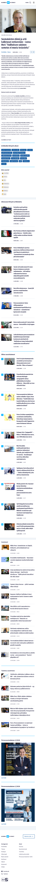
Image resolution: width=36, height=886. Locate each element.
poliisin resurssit (6, 150)
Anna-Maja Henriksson (19, 153)
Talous (9, 52)
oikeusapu (23, 150)
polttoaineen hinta (7, 153)
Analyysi (3, 852)
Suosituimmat (23, 849)
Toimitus (21, 852)
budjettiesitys (13, 161)
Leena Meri (23, 158)
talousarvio (26, 161)
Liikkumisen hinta (6, 155)
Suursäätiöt (16, 155)
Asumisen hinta (6, 158)
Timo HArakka (15, 158)
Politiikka (4, 52)
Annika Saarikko (25, 155)
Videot (3, 862)
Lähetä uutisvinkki (24, 854)
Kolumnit (4, 864)
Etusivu (21, 846)
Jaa (32, 52)
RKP (20, 161)
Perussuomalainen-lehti (25, 857)
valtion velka (15, 150)
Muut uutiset (4, 857)
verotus (4, 164)
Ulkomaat (4, 854)
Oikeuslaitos (5, 161)
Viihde (3, 867)
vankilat (30, 150)
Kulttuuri (3, 859)
